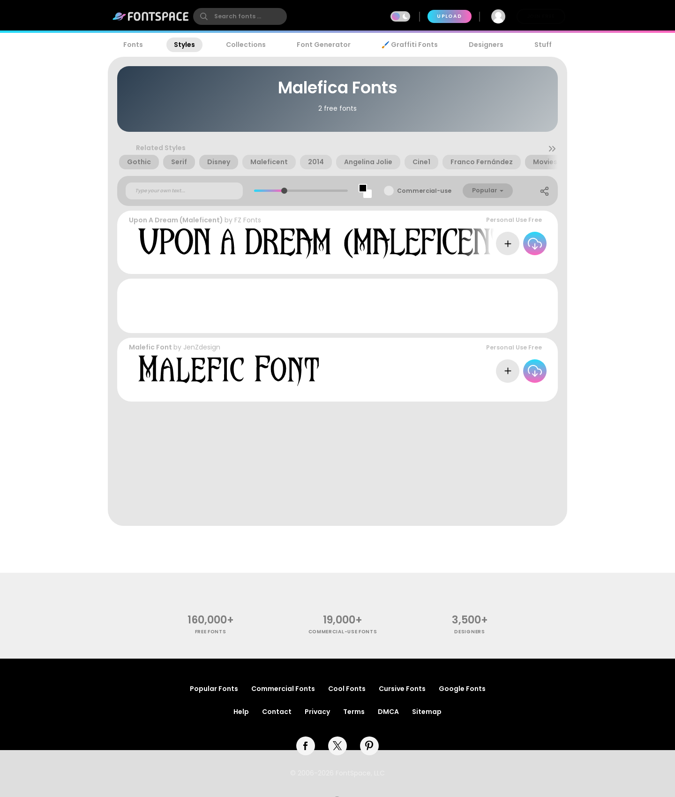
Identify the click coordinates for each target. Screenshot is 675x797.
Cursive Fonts (402, 688)
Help (241, 711)
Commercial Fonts (283, 688)
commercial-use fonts (342, 631)
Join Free (541, 16)
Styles (184, 44)
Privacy (317, 711)
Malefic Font (150, 347)
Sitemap (427, 711)
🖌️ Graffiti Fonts (410, 44)
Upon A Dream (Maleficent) (176, 220)
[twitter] (337, 745)
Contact (277, 711)
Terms (354, 711)
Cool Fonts (347, 688)
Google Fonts (462, 688)
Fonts (133, 44)
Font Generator (324, 44)
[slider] (284, 191)
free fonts (210, 631)
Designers (486, 44)
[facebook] (305, 745)
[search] (240, 16)
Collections (246, 44)
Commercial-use (424, 191)
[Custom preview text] (184, 190)
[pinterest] (369, 745)
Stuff (543, 44)
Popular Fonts (214, 688)
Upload (449, 16)
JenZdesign (201, 347)
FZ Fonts (247, 220)
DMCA (388, 711)
